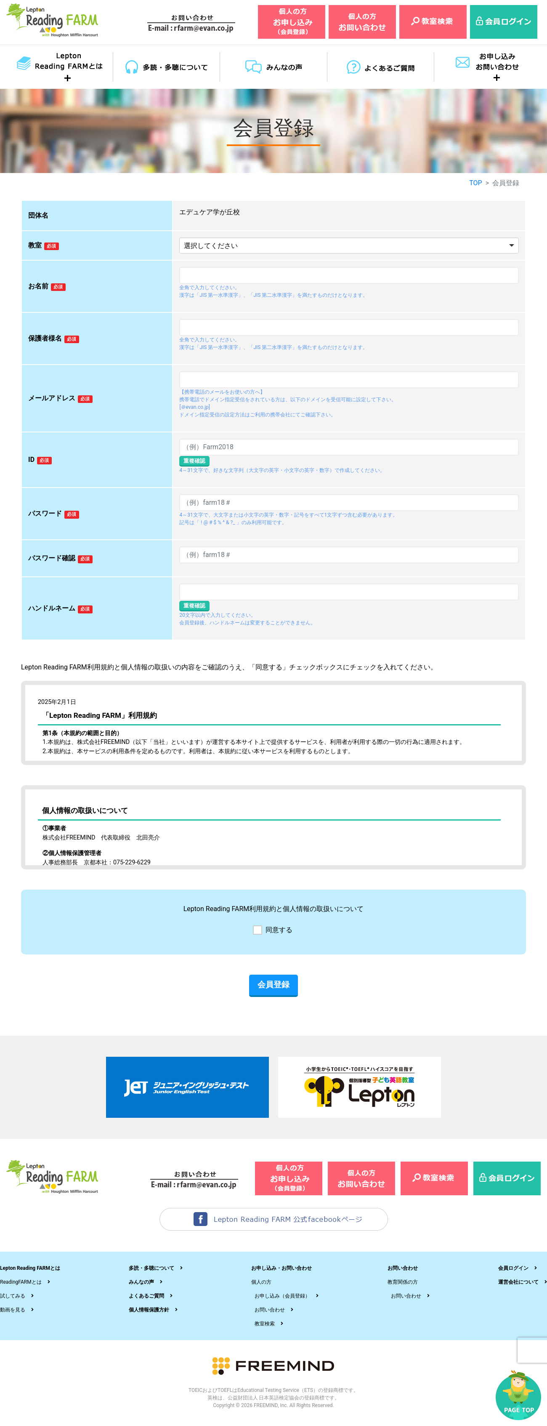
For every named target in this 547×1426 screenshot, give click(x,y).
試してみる (12, 1296)
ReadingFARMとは (21, 1282)
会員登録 (273, 984)
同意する (279, 930)
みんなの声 (141, 1282)
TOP (475, 183)
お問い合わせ (270, 1310)
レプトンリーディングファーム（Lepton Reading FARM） (52, 20)
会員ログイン (513, 1268)
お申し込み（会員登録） (282, 1296)
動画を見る (12, 1310)
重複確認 (194, 461)
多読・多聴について (151, 1268)
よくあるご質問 (146, 1296)
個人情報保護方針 (149, 1310)
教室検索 (265, 1324)
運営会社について (518, 1282)
